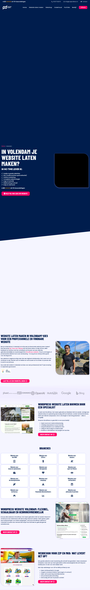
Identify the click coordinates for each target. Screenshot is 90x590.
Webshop (49, 7)
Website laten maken (36, 7)
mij (10, 348)
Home (25, 7)
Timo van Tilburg (17, 348)
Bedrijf (74, 7)
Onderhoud (58, 7)
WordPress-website (32, 352)
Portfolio (67, 7)
